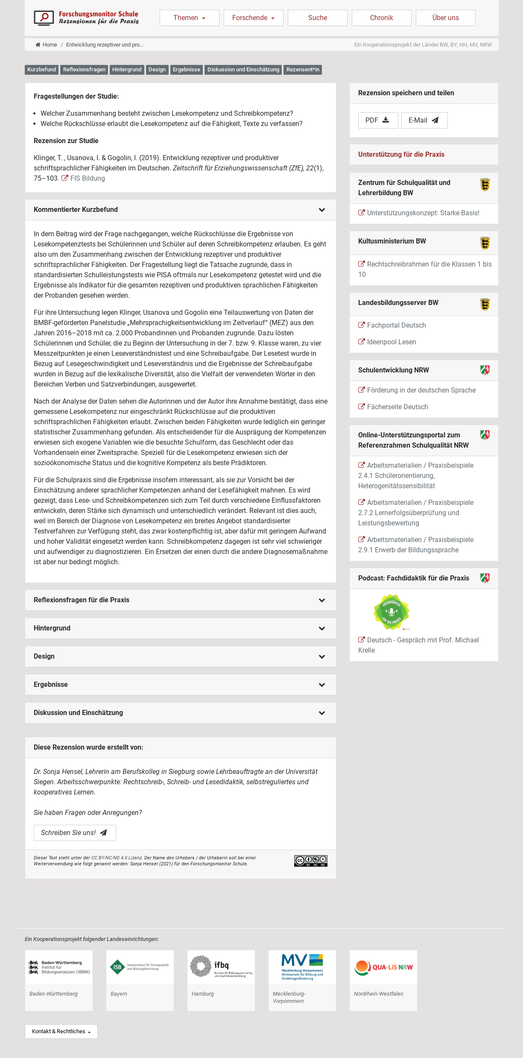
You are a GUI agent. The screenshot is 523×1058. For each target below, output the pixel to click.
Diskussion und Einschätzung (179, 713)
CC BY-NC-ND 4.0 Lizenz (116, 858)
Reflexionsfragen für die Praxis (179, 600)
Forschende (250, 18)
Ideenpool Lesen (387, 342)
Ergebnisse (179, 684)
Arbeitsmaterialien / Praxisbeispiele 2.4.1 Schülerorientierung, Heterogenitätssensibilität (415, 475)
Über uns (445, 18)
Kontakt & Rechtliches (59, 1031)
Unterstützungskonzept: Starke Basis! (418, 213)
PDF (377, 120)
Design (179, 656)
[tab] (180, 209)
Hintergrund (179, 628)
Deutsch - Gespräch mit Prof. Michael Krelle (418, 623)
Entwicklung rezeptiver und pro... (104, 44)
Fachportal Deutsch (392, 325)
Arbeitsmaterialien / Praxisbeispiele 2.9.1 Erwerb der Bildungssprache (415, 545)
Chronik (381, 18)
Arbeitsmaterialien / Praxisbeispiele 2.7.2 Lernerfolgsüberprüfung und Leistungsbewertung (415, 512)
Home (46, 44)
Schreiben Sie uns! (74, 833)
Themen (186, 18)
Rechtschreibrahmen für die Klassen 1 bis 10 (425, 269)
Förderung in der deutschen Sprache (417, 390)
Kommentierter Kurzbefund (179, 209)
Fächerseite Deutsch (393, 407)
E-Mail (423, 120)
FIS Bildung (83, 178)
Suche (317, 18)
